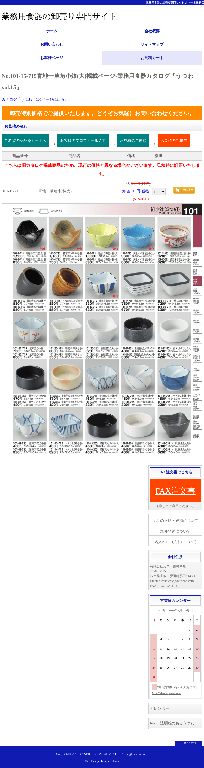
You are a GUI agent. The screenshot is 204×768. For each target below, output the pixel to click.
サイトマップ (152, 44)
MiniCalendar (160, 693)
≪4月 (162, 610)
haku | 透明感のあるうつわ (172, 723)
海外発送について (175, 531)
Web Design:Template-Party (102, 761)
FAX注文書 (175, 490)
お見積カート (152, 58)
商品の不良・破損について (175, 521)
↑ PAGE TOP (188, 743)
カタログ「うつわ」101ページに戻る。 (35, 99)
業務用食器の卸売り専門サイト (59, 16)
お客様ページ (51, 58)
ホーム (51, 31)
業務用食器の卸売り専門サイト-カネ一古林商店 (175, 2)
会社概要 (152, 31)
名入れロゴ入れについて (175, 542)
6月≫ (189, 610)
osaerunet (175, 693)
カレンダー (159, 708)
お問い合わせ (51, 44)
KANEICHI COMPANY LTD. (98, 754)
